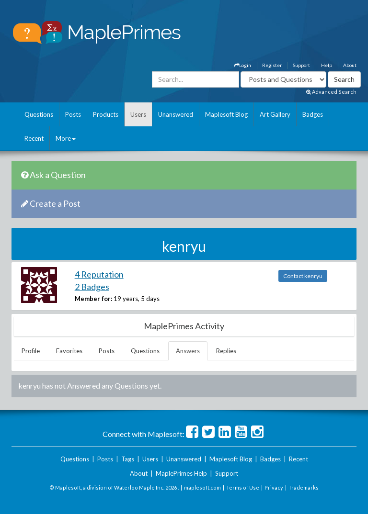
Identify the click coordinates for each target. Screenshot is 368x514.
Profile (31, 351)
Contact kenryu (302, 275)
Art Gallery (275, 114)
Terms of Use (242, 487)
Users (138, 114)
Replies (226, 351)
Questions (38, 114)
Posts (73, 114)
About (349, 65)
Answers (188, 351)
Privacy (273, 487)
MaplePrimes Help (181, 473)
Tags (127, 459)
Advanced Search (331, 92)
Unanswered (175, 114)
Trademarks (303, 487)
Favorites (69, 351)
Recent (34, 138)
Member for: (93, 298)
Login (242, 65)
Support (301, 65)
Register (272, 65)
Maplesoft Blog (226, 114)
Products (105, 114)
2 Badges (92, 286)
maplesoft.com (202, 487)
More (66, 138)
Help (326, 65)
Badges (312, 114)
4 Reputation (99, 274)
